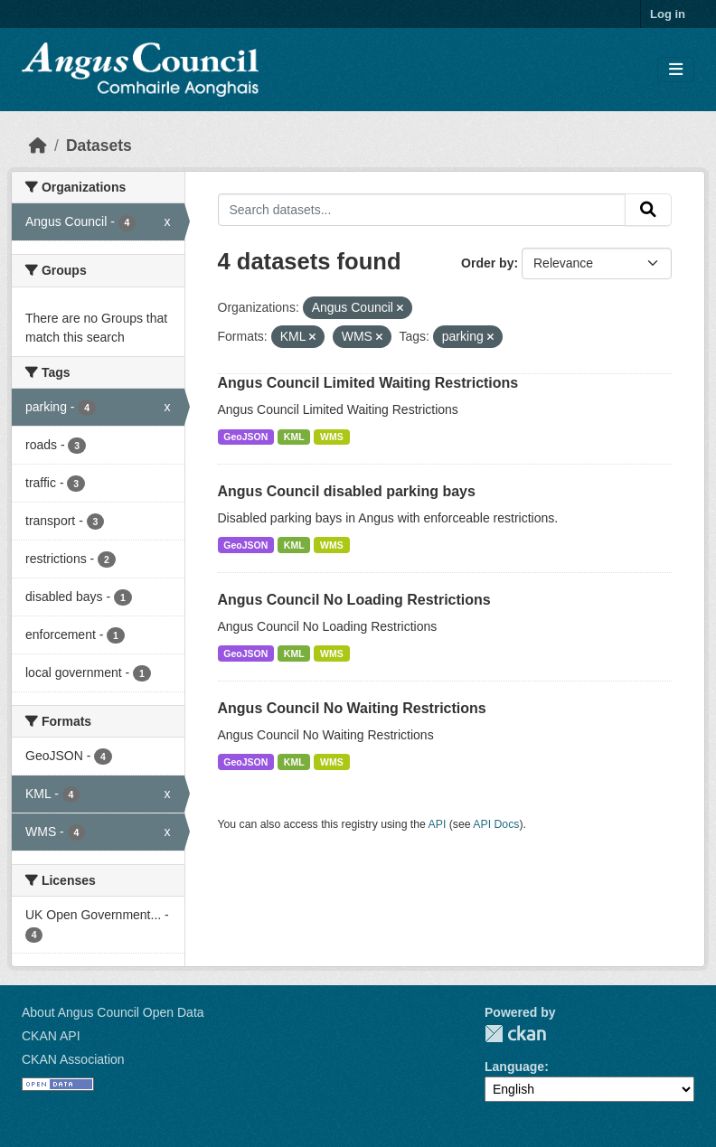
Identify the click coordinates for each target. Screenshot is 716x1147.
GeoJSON (245, 436)
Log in (667, 14)
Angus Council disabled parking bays (347, 491)
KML (294, 436)
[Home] (38, 145)
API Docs (496, 824)
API (438, 824)
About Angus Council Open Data (113, 1012)
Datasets (99, 145)
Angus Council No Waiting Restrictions (352, 708)
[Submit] (648, 209)
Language (514, 1066)
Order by (487, 263)
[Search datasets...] (422, 209)
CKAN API (51, 1036)
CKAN (515, 1033)
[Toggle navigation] (675, 70)
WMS (332, 436)
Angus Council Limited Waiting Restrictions (368, 382)
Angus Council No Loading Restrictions (354, 599)
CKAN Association (73, 1059)
